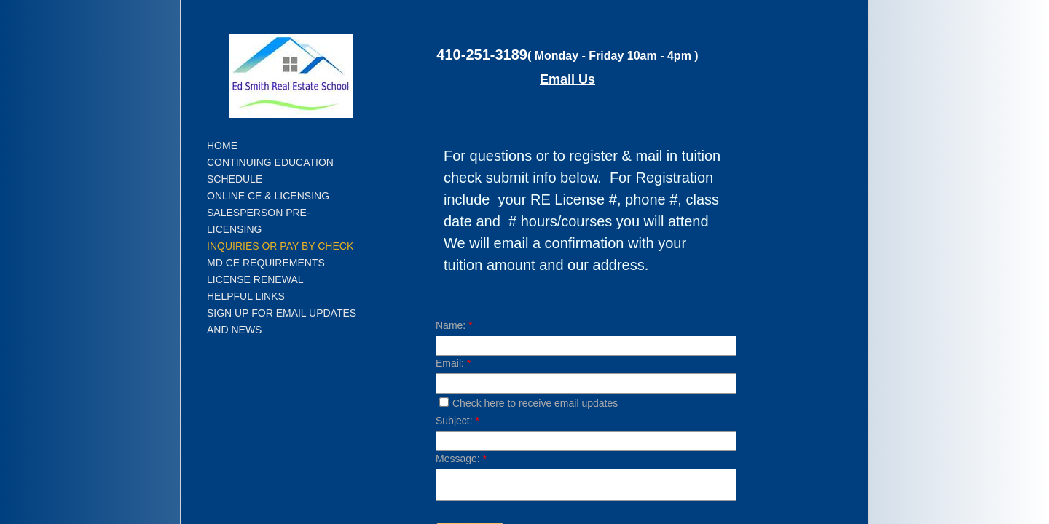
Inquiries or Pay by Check (280, 246)
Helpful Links (246, 296)
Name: (454, 325)
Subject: (457, 420)
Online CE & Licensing (268, 196)
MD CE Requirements (266, 263)
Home (222, 145)
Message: (461, 458)
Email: (453, 363)
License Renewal (255, 279)
